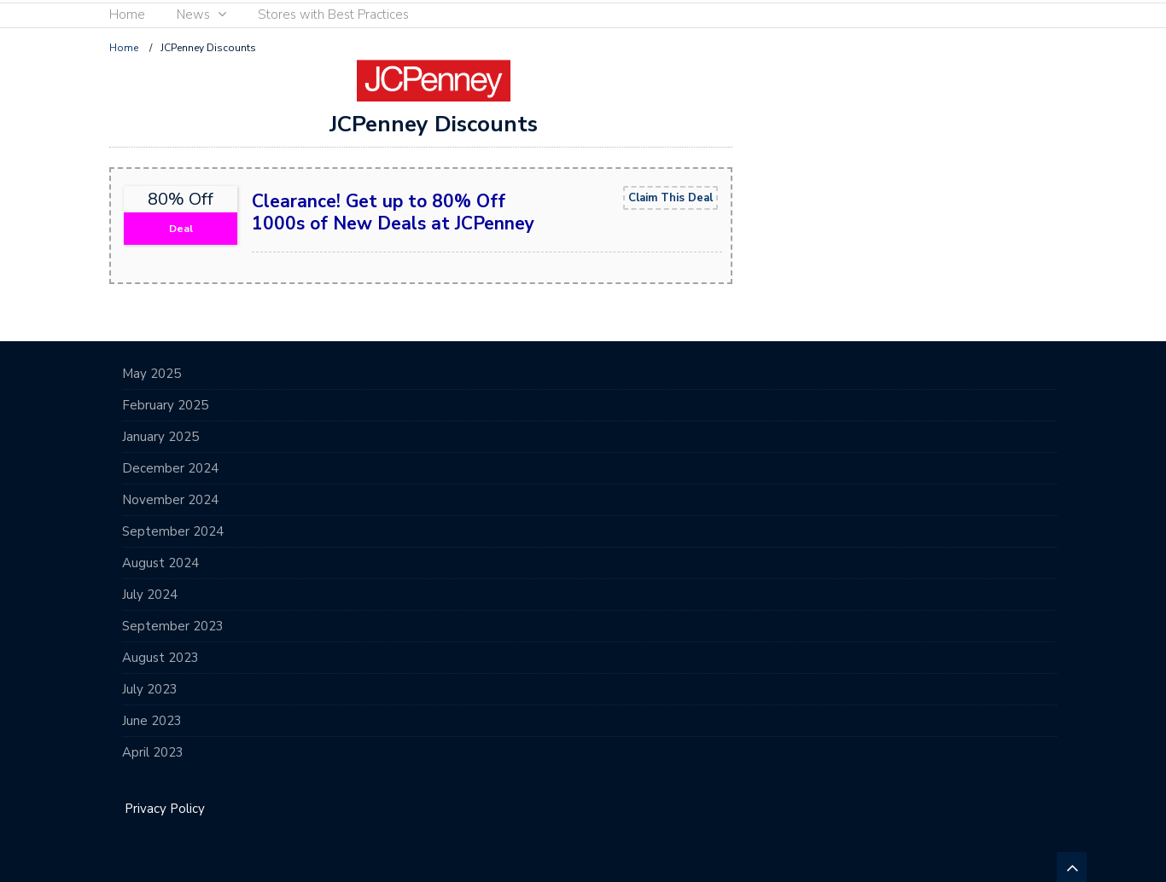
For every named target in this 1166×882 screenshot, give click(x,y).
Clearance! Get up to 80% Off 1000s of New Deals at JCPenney (393, 212)
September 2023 (173, 626)
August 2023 (160, 657)
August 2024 (160, 563)
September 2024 (173, 531)
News (193, 14)
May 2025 (151, 373)
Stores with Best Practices (333, 14)
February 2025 (165, 405)
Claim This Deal (670, 198)
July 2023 (150, 689)
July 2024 (150, 594)
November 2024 (170, 499)
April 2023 (153, 752)
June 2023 (152, 720)
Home (127, 14)
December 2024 (170, 468)
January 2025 (160, 436)
